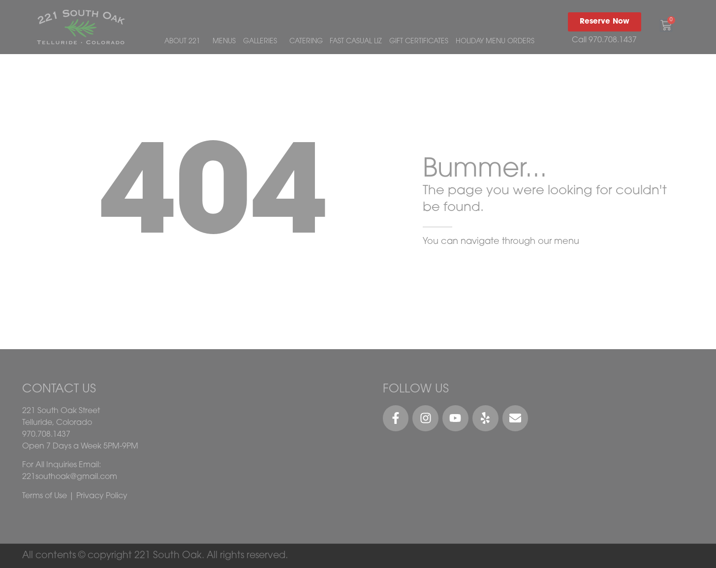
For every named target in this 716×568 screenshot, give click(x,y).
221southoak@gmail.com (69, 477)
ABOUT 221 (184, 42)
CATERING (306, 41)
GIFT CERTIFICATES (418, 41)
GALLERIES (262, 42)
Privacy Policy (101, 496)
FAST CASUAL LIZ (356, 41)
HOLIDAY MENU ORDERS (495, 41)
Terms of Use (44, 496)
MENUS (224, 41)
